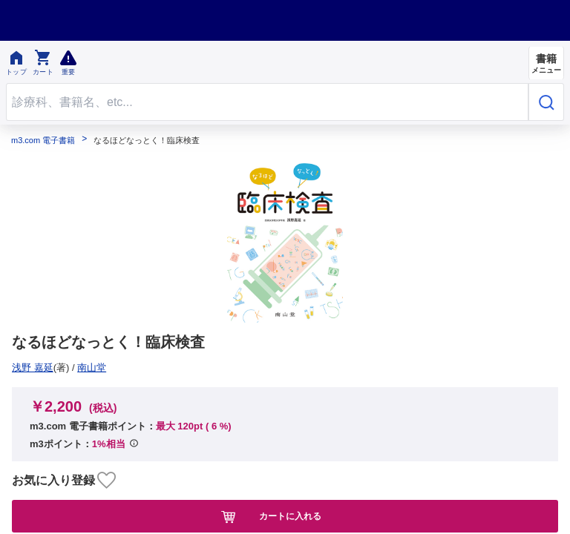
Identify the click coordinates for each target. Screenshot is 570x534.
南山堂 (31, 367)
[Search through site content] (267, 102)
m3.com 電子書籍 (43, 140)
